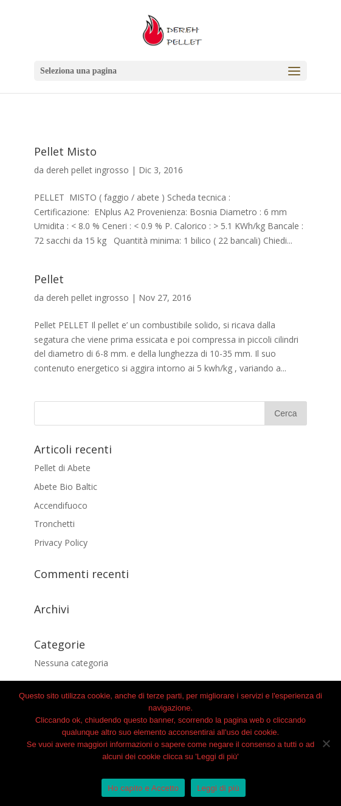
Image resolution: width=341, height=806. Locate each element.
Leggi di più (218, 788)
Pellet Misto (65, 151)
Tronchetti (54, 523)
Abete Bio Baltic (65, 486)
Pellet (49, 279)
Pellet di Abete (62, 468)
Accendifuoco (61, 505)
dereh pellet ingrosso (87, 170)
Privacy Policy (61, 542)
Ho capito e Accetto (143, 788)
